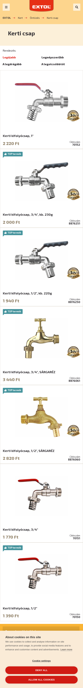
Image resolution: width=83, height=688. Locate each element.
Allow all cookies (41, 679)
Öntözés (35, 17)
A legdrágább (12, 64)
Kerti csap (52, 17)
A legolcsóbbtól (53, 64)
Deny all (41, 670)
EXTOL (7, 17)
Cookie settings (41, 660)
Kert (20, 17)
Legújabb (9, 57)
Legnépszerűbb (53, 57)
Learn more (66, 649)
